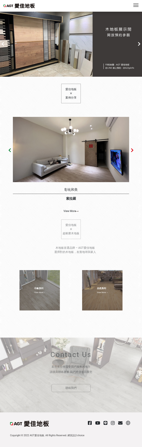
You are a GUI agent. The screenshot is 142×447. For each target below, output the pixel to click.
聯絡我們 (71, 384)
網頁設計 (72, 435)
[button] (2, 44)
